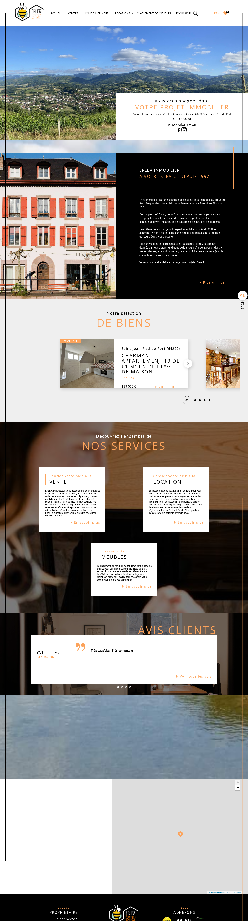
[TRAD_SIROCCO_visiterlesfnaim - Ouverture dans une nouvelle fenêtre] (166, 907)
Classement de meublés (154, 13)
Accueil (56, 13)
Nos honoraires (118, 919)
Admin (160, 919)
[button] (188, 350)
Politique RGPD (183, 919)
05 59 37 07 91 (182, 119)
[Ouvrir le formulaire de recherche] (187, 13)
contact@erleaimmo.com (182, 124)
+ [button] (238, 769)
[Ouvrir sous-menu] (80, 13)
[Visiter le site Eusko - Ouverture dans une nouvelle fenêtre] (201, 907)
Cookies (195, 920)
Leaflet (210, 879)
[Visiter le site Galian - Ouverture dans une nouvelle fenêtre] (184, 907)
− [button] (238, 774)
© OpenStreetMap (234, 879)
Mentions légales (148, 919)
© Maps (219, 879)
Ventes (73, 13)
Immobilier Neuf (96, 13)
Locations (122, 13)
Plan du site (132, 919)
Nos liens (169, 919)
